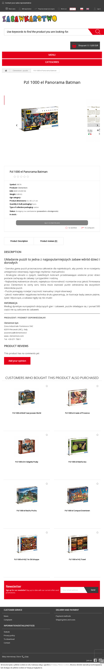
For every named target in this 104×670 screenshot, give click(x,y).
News (6, 622)
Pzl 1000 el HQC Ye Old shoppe (26, 565)
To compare (87, 234)
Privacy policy (9, 641)
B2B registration (26, 9)
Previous (17, 131)
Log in (96, 13)
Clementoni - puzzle (20, 77)
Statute (7, 637)
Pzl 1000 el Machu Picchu (27, 517)
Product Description (19, 247)
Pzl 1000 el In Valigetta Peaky (26, 468)
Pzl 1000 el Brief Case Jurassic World (26, 419)
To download (9, 645)
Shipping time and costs (65, 625)
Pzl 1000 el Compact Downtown (77, 517)
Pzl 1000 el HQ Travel (77, 565)
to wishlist (71, 234)
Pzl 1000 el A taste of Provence (77, 419)
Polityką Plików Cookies (60, 665)
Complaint (8, 625)
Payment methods (63, 622)
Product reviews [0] (48, 247)
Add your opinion (17, 366)
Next (97, 131)
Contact (7, 648)
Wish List (71, 9)
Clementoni (22, 194)
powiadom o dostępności (47, 217)
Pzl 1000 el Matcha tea (77, 468)
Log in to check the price (52, 229)
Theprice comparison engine (50, 9)
